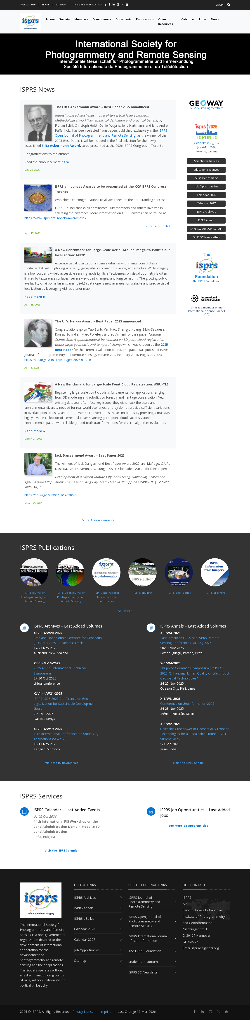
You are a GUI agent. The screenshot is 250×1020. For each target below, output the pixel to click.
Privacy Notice (83, 1011)
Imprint (105, 1011)
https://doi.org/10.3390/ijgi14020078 (50, 495)
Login (220, 4)
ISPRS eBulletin (85, 918)
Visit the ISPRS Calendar (62, 850)
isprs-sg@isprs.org (205, 948)
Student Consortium (143, 961)
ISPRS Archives (206, 212)
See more (125, 611)
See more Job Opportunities (188, 825)
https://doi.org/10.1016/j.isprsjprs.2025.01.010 (57, 359)
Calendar (188, 19)
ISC (206, 314)
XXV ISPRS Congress (206, 131)
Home (46, 4)
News (215, 19)
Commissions (101, 19)
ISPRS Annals (206, 220)
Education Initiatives (206, 170)
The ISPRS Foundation (87, 4)
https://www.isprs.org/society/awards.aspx (55, 218)
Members (81, 19)
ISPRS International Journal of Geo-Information (147, 938)
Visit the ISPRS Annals (188, 763)
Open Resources (165, 21)
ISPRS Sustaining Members (206, 108)
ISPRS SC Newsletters (206, 237)
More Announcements (98, 520)
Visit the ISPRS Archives (61, 763)
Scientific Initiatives (206, 161)
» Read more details (158, 226)
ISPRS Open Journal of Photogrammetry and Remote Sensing (144, 921)
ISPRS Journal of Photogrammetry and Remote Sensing (144, 901)
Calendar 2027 (206, 203)
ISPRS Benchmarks (206, 178)
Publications (145, 19)
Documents (124, 19)
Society (64, 19)
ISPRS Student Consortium (206, 229)
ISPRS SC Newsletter (143, 972)
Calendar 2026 (206, 195)
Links (202, 19)
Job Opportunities (206, 186)
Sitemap (61, 4)
